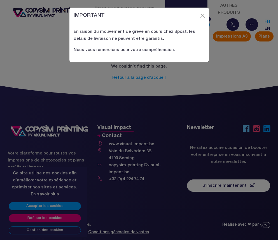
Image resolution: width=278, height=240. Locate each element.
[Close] (202, 15)
